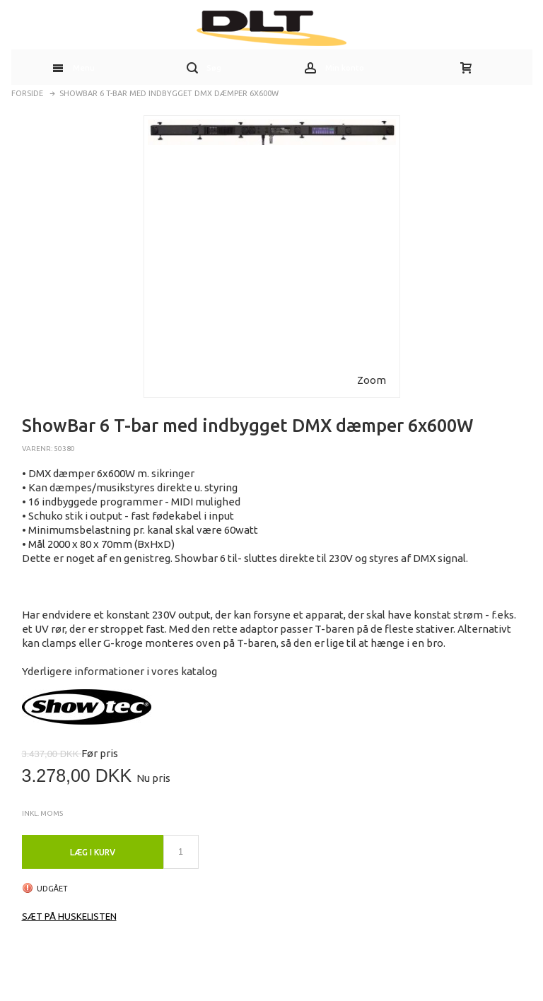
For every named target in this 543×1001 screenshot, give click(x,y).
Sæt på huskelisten (69, 916)
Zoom (371, 380)
